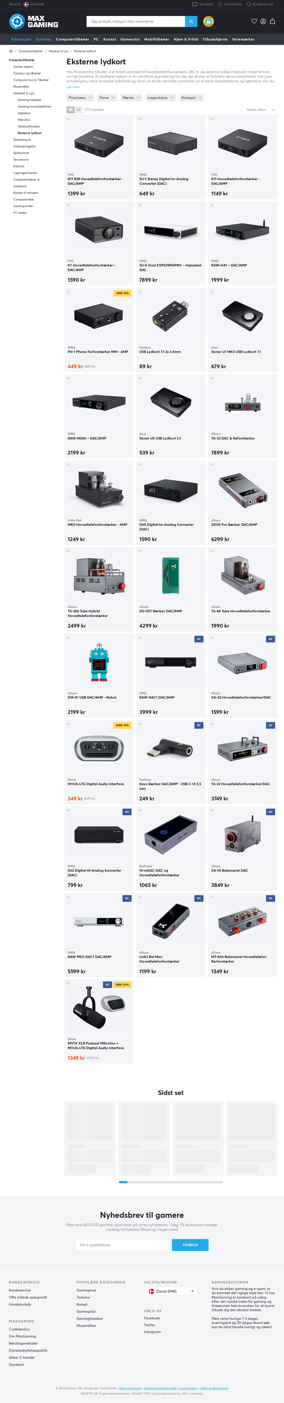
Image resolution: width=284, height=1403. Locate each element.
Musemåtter (87, 1326)
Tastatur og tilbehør (27, 73)
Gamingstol (86, 1311)
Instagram (152, 1332)
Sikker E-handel (21, 1357)
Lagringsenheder (25, 173)
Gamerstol (130, 39)
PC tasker (20, 212)
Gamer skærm (23, 66)
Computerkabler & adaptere (26, 183)
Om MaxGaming (22, 1336)
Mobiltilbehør (156, 39)
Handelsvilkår (20, 1304)
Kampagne (21, 39)
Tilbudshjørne (215, 39)
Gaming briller (23, 206)
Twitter (149, 1325)
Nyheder (43, 39)
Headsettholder (29, 126)
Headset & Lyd (58, 51)
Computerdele (23, 199)
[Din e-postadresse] (122, 1245)
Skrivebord (21, 159)
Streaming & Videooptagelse (24, 143)
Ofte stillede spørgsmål (28, 1297)
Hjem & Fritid (186, 39)
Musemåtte (21, 86)
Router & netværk (25, 193)
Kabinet (18, 166)
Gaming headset (29, 100)
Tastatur (83, 1297)
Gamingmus (86, 1290)
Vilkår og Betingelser (214, 1388)
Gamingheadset (90, 1318)
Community (230, 4)
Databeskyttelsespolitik (28, 1350)
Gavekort (206, 4)
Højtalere (24, 113)
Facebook (152, 1318)
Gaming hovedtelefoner (34, 106)
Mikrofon (24, 119)
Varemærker (243, 39)
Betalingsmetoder (23, 1343)
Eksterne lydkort (85, 51)
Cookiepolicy (19, 1329)
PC (96, 39)
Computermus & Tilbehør (31, 80)
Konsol (109, 39)
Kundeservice (262, 4)
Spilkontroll (21, 153)
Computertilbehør (72, 39)
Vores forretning (130, 1388)
